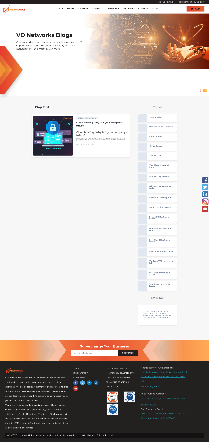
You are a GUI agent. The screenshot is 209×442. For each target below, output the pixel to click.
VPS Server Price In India (87, 118)
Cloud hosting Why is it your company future (99, 124)
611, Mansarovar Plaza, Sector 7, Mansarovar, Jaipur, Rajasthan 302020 (163, 402)
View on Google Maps (150, 386)
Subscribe (128, 353)
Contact (195, 9)
